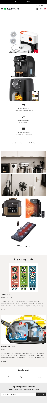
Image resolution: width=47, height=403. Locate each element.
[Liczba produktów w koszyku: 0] (44, 9)
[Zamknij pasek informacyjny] (45, 2)
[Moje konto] (40, 5)
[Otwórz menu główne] (2, 9)
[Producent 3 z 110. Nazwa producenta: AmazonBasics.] (37, 377)
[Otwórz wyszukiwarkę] (37, 9)
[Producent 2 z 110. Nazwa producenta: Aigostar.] (22, 377)
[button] (14, 144)
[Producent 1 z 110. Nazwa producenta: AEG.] (7, 377)
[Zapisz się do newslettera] (18, 394)
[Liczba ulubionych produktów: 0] (40, 9)
